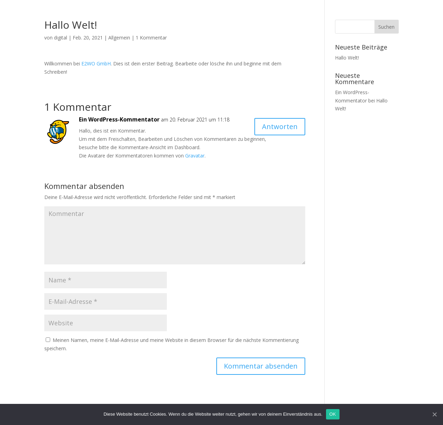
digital (60, 37)
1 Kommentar (151, 37)
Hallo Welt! (347, 57)
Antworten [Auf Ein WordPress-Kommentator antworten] (280, 126)
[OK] (434, 414)
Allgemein (119, 37)
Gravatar (195, 155)
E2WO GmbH (96, 63)
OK (332, 414)
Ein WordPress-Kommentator (119, 119)
